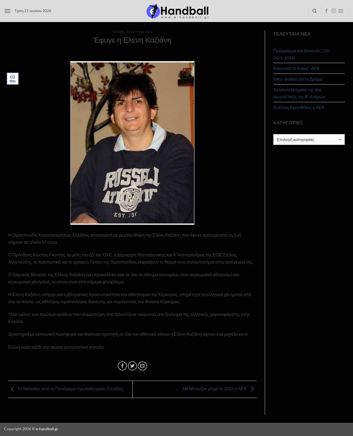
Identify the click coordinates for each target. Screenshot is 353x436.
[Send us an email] (341, 11)
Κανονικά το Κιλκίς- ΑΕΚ (296, 68)
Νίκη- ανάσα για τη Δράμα (298, 79)
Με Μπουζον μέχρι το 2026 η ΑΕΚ (219, 388)
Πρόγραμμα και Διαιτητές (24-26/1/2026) (301, 54)
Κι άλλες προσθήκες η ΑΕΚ (299, 107)
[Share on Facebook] (122, 365)
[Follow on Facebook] (326, 11)
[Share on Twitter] (132, 365)
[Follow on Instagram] (333, 11)
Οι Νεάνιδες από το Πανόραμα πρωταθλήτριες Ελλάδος (66, 388)
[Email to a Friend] (142, 365)
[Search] (314, 11)
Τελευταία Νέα (139, 32)
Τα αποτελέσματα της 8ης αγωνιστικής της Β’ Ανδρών (299, 93)
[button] (7, 11)
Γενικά (118, 32)
